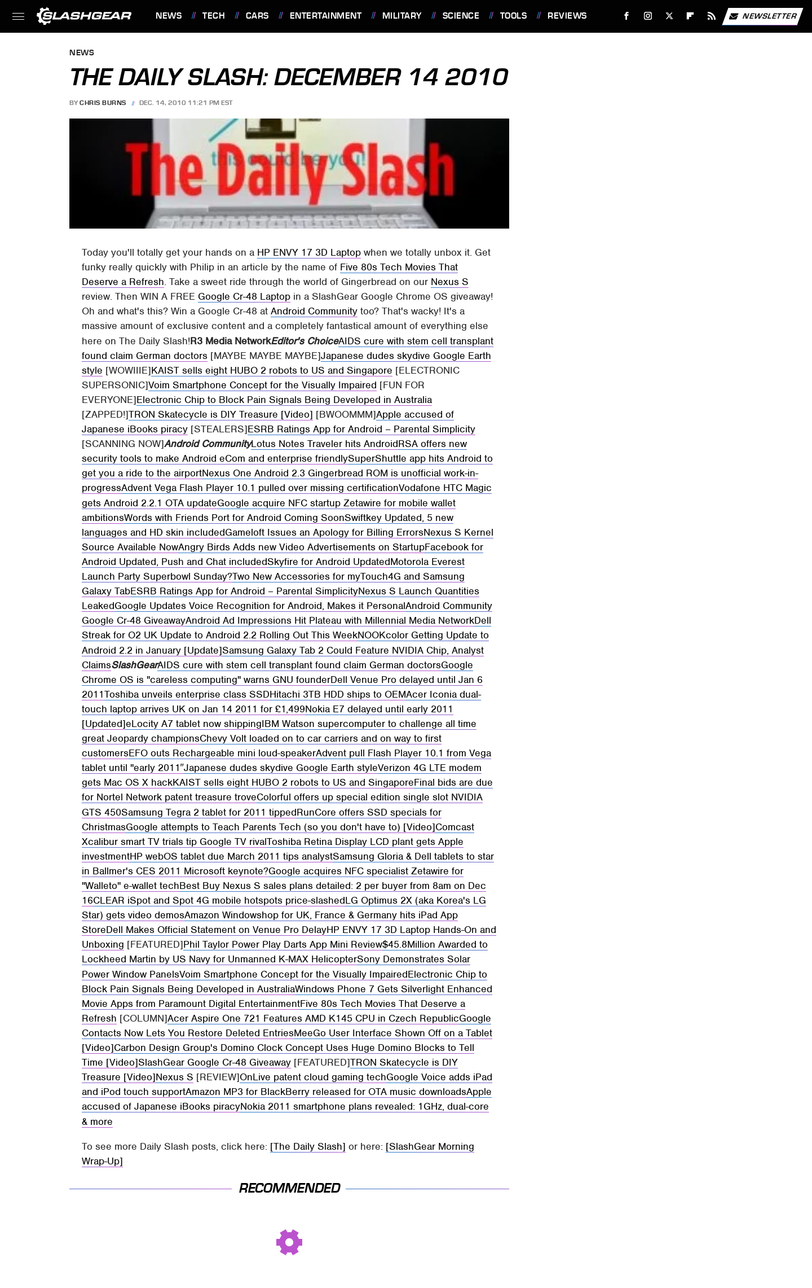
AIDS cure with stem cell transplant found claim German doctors (299, 665)
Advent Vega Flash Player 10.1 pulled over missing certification (260, 487)
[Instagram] (648, 16)
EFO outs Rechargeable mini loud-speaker (222, 753)
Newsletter (762, 16)
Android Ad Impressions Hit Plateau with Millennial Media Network (330, 620)
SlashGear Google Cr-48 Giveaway (214, 1062)
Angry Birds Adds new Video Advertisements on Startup (301, 547)
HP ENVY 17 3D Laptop (309, 252)
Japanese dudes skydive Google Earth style (281, 767)
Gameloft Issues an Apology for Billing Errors (324, 532)
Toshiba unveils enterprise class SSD (187, 694)
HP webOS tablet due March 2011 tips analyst (231, 856)
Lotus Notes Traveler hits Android (324, 443)
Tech (213, 16)
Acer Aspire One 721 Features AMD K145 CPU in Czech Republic (313, 1018)
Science (461, 16)
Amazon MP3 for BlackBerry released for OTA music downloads (326, 1091)
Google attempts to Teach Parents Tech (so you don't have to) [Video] (280, 827)
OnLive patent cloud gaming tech (313, 1077)
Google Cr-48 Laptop (244, 296)
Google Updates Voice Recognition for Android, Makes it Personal (259, 605)
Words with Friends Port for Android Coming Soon (234, 517)
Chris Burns (103, 103)
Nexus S (450, 281)
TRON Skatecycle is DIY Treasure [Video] (221, 414)
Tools (513, 16)
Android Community (314, 311)
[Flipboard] (690, 16)
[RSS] (712, 16)
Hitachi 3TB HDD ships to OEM (338, 694)
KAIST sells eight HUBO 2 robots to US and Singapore (271, 370)
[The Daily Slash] (308, 1146)
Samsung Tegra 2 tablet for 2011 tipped (209, 812)
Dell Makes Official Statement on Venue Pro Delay (216, 929)
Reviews (567, 16)
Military (402, 16)
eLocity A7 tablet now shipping (194, 723)
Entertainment (326, 16)
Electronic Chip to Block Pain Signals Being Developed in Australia (284, 399)
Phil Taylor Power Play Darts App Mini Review (282, 944)
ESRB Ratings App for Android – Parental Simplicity (361, 429)
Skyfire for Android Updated (328, 561)
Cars (257, 16)
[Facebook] (627, 16)
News (169, 16)
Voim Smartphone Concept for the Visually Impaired (262, 385)
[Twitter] (669, 16)
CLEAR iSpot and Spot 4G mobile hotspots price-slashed (219, 900)
